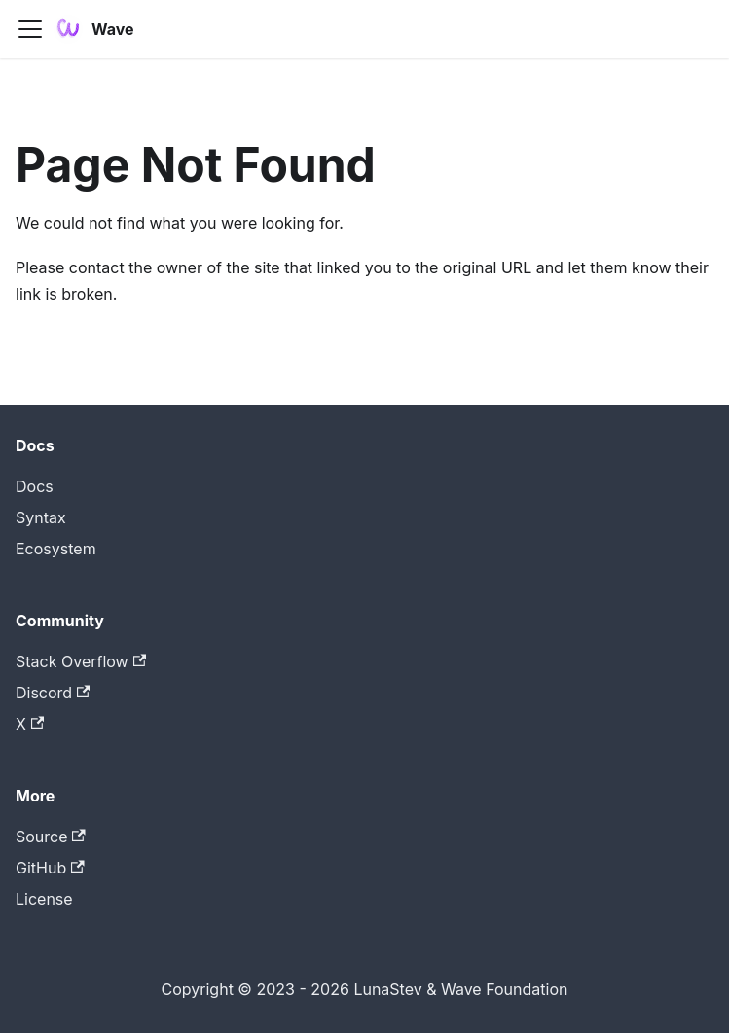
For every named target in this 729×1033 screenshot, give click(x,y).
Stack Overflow (81, 661)
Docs (35, 486)
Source (51, 836)
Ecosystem (56, 548)
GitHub (50, 867)
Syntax (41, 517)
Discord (53, 692)
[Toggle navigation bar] (30, 29)
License (44, 898)
